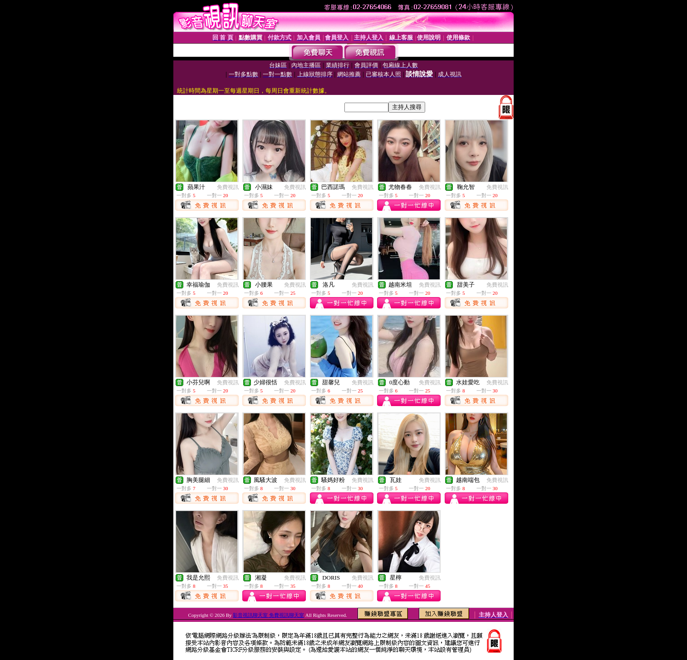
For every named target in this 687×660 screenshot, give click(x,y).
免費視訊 (228, 187)
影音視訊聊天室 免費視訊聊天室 (268, 615)
